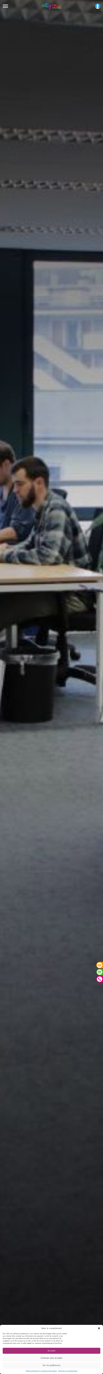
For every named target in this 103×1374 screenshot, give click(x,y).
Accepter (52, 1350)
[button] (99, 1328)
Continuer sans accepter (51, 1358)
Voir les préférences (51, 1365)
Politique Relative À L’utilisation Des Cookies (41, 1371)
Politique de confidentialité (67, 1371)
